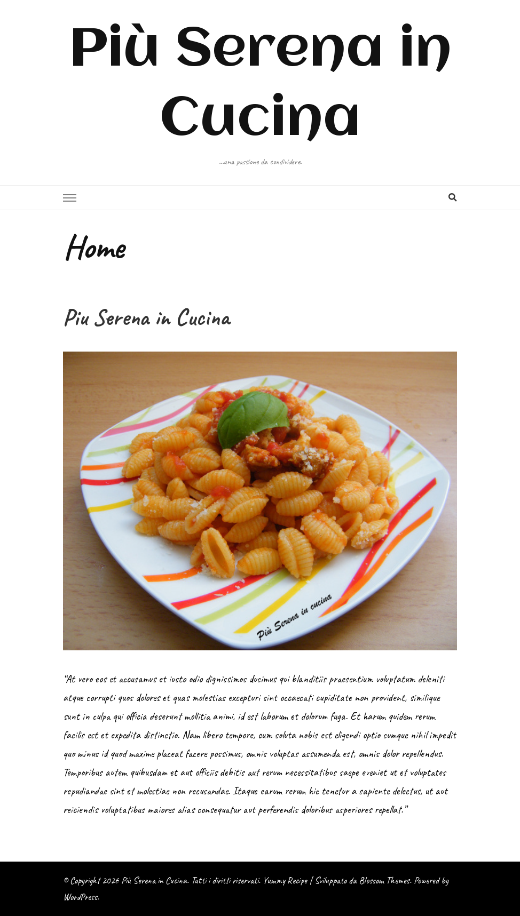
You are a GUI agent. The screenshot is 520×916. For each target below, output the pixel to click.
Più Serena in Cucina (154, 880)
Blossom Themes (384, 880)
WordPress (80, 897)
